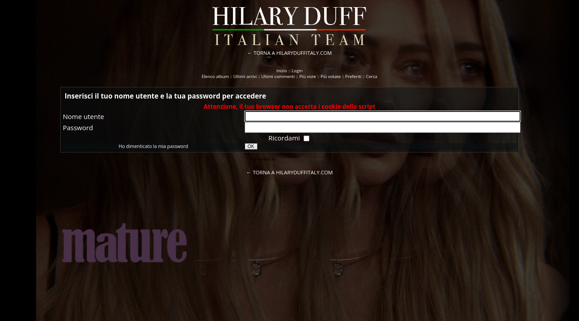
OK (251, 146)
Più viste (307, 76)
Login (297, 71)
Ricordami (284, 137)
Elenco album (215, 76)
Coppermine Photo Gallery (300, 159)
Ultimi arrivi (245, 76)
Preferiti (353, 76)
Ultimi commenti (278, 76)
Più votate (331, 76)
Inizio (281, 71)
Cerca (372, 76)
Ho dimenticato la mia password (153, 146)
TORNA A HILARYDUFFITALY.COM (293, 52)
